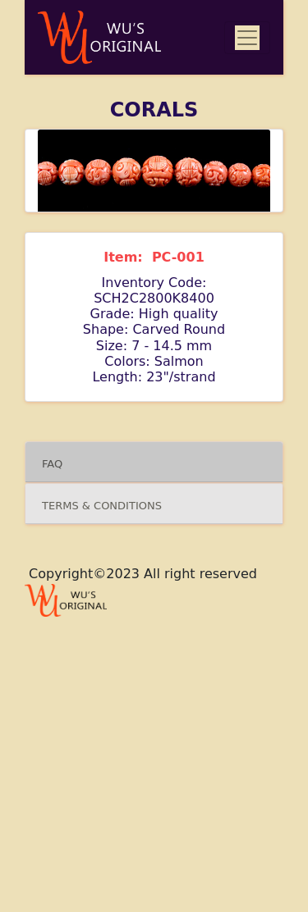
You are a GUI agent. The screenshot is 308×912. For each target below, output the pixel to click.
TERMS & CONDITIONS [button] (103, 505)
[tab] (154, 462)
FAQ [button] (52, 464)
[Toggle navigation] (247, 37)
